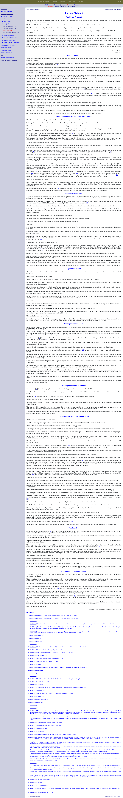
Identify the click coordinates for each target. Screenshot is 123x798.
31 (69, 445)
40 (100, 546)
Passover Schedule (70, 6)
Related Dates (59, 6)
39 (51, 531)
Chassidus (71, 1)
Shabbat (62, 1)
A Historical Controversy (9, 28)
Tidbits (5, 19)
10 (33, 152)
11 (110, 152)
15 (32, 173)
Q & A (2, 55)
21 (91, 248)
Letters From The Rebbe (8, 45)
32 (82, 460)
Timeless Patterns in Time (10, 37)
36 (27, 499)
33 (33, 474)
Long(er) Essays (8, 24)
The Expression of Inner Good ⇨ (112, 9)
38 (72, 521)
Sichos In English (43, 1)
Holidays (54, 1)
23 (56, 305)
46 (27, 599)
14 (36, 171)
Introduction (4, 9)
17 (117, 175)
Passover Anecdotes (7, 47)
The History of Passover (7, 14)
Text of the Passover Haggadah (9, 60)
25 (61, 333)
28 (83, 350)
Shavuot (76, 5)
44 (58, 588)
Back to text (33, 615)
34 (112, 490)
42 (42, 566)
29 (36, 389)
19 (41, 239)
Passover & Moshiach (9, 40)
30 (35, 396)
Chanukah (56, 5)
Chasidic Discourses (9, 35)
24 (46, 331)
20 (40, 248)
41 (61, 558)
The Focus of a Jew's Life (10, 26)
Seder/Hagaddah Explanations (12, 42)
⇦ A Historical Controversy (33, 9)
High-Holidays (48, 5)
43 (35, 574)
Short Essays (7, 21)
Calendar (80, 1)
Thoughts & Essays (7, 16)
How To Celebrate (7, 11)
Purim (63, 5)
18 (58, 188)
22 (42, 250)
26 (39, 338)
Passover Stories (6, 50)
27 (46, 339)
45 (75, 596)
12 (80, 165)
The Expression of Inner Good (11, 32)
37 (97, 512)
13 (98, 165)
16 (77, 173)
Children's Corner (6, 52)
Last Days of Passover (8, 57)
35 (96, 496)
